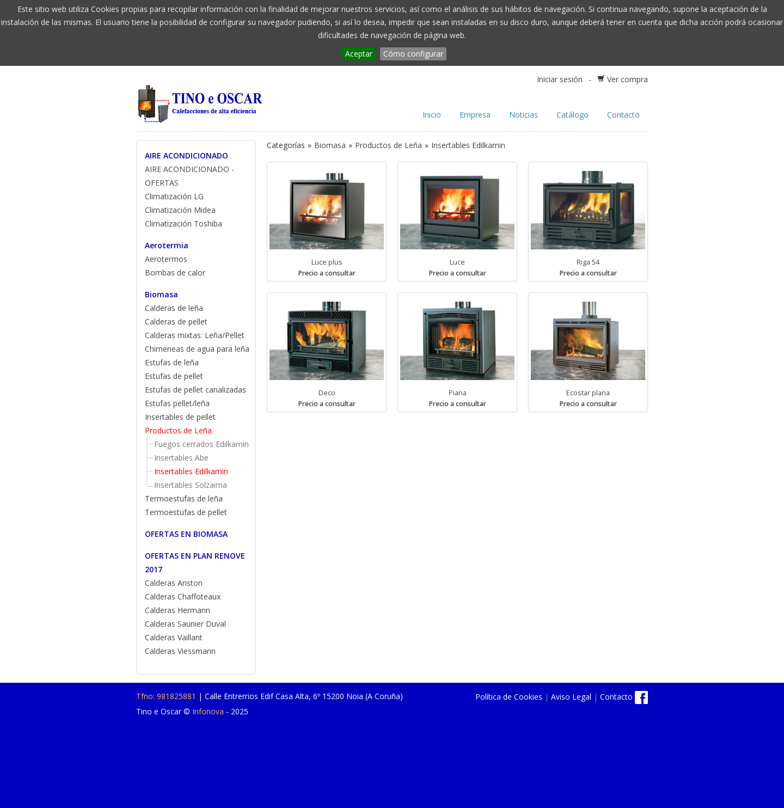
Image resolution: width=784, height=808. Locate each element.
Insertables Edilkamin (191, 471)
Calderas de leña (174, 308)
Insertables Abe (181, 457)
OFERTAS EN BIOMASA (186, 534)
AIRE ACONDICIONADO (186, 155)
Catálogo (572, 114)
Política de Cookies (508, 696)
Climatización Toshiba (183, 223)
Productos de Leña (178, 430)
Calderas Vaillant (174, 637)
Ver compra (627, 79)
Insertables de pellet (180, 417)
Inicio (431, 114)
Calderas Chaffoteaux (182, 596)
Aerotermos (166, 259)
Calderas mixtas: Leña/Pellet (194, 335)
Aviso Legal (571, 696)
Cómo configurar (413, 53)
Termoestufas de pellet (186, 512)
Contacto (623, 114)
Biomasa (161, 294)
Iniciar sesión (560, 79)
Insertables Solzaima (190, 485)
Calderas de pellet (176, 321)
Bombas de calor (175, 272)
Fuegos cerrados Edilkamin (201, 444)
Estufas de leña (172, 362)
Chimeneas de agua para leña (197, 349)
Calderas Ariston (174, 583)
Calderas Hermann (177, 610)
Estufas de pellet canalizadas (195, 389)
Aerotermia (166, 245)
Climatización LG (174, 196)
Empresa (475, 114)
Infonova (208, 711)
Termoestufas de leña (184, 498)
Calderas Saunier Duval (185, 624)
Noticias (523, 114)
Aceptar (358, 53)
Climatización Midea (180, 210)
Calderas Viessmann (180, 651)
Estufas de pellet (174, 376)
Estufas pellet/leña (177, 403)
